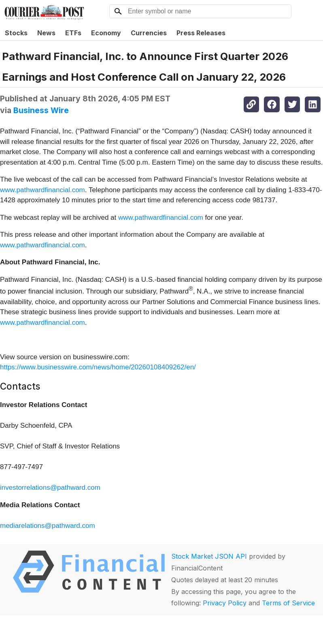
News (46, 33)
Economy (106, 33)
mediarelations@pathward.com (47, 526)
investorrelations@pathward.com (50, 487)
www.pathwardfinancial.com (42, 190)
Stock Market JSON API (209, 556)
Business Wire (41, 110)
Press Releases (200, 33)
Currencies (149, 33)
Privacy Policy (224, 603)
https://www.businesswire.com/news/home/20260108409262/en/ (98, 367)
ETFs (73, 33)
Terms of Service (288, 603)
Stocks (16, 33)
